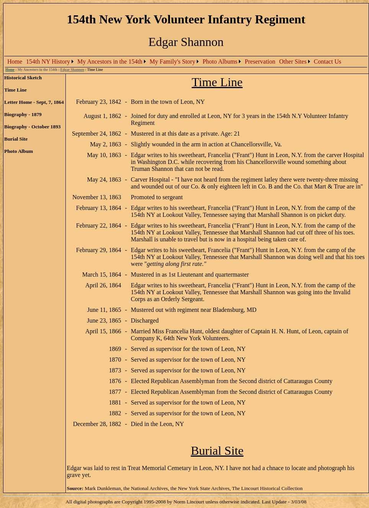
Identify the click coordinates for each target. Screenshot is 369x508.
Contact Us (327, 61)
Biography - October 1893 (32, 126)
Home (14, 61)
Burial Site (16, 139)
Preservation (260, 61)
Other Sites (293, 61)
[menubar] (174, 61)
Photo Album (18, 151)
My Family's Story (172, 61)
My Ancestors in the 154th (109, 61)
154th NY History (48, 61)
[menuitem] (14, 61)
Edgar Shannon (72, 70)
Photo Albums (219, 61)
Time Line (15, 90)
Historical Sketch (23, 77)
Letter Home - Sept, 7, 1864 (34, 102)
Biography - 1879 (23, 114)
